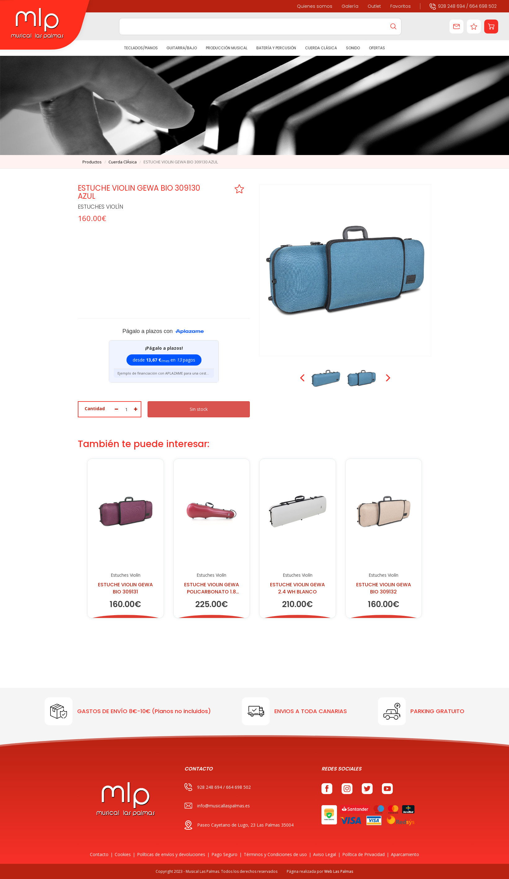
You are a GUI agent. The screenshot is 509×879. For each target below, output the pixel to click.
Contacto (99, 854)
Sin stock (199, 409)
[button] (491, 26)
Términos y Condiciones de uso (275, 854)
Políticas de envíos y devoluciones (171, 854)
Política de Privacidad (363, 854)
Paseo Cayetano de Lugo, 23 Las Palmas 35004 (239, 825)
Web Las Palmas (338, 871)
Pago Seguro (224, 854)
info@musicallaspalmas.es (217, 806)
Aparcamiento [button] (405, 854)
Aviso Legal (324, 854)
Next (387, 378)
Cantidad (95, 408)
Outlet (374, 6)
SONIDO (353, 48)
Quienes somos (314, 6)
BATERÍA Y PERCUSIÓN (276, 48)
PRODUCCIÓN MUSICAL (227, 48)
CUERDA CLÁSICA (321, 48)
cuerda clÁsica (122, 162)
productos (92, 162)
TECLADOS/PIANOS (141, 48)
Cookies (123, 854)
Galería (350, 6)
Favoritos (400, 6)
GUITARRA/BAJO (182, 48)
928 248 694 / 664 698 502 (463, 6)
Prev (303, 378)
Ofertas (377, 48)
